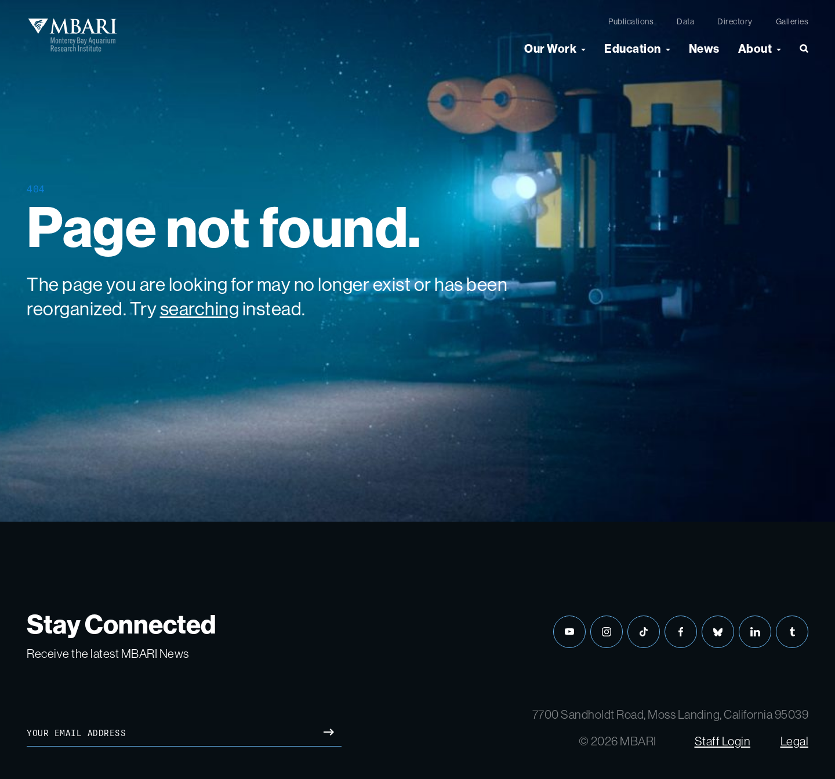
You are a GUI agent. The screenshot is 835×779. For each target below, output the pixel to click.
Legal (794, 741)
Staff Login (723, 741)
